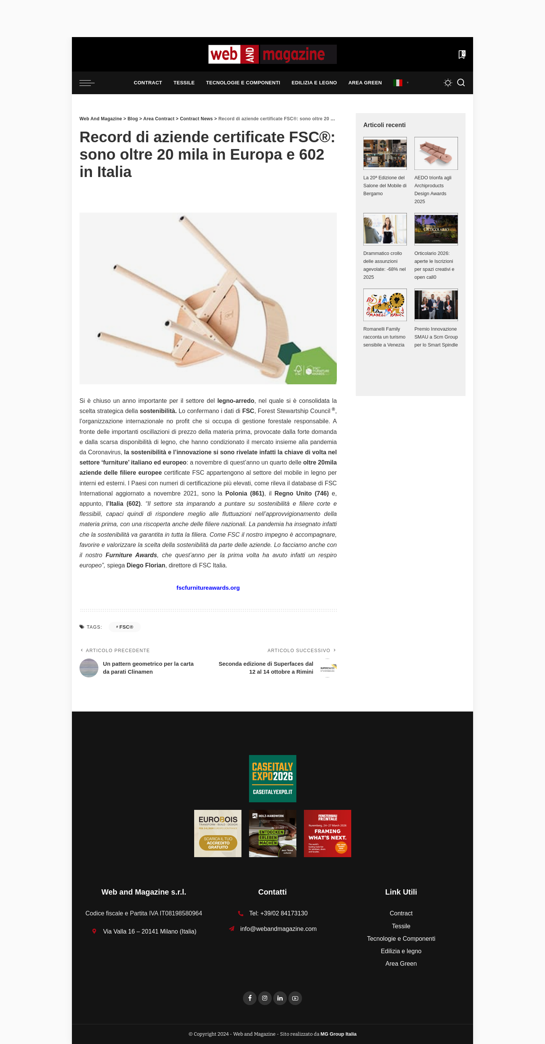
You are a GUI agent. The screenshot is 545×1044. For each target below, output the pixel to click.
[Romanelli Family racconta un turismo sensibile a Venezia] (385, 305)
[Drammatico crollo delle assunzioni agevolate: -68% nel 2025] (385, 229)
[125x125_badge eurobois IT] (217, 833)
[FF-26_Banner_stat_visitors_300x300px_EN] (327, 833)
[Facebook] (250, 998)
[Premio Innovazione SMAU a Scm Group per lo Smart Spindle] (436, 305)
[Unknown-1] (272, 778)
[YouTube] (295, 998)
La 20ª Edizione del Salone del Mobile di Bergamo (384, 185)
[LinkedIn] (280, 998)
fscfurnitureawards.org (208, 587)
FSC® (126, 627)
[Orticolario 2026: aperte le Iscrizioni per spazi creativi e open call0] (436, 229)
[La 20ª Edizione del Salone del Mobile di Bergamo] (385, 153)
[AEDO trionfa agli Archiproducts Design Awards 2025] (436, 153)
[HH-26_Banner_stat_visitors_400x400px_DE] (272, 833)
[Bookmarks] (461, 54)
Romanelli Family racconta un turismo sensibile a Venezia (384, 337)
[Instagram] (265, 998)
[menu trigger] (90, 82)
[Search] (461, 82)
